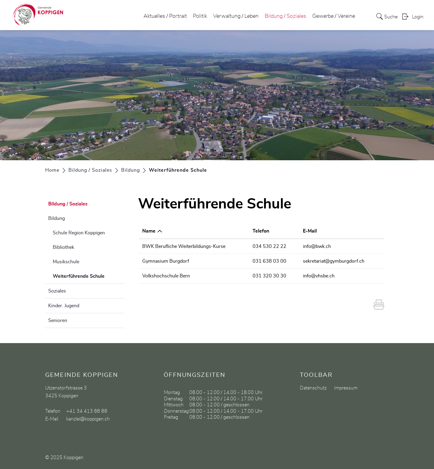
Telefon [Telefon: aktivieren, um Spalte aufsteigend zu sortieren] (261, 231)
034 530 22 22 (269, 246)
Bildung (56, 218)
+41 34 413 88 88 (86, 411)
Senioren (57, 320)
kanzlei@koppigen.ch (88, 419)
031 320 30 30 (269, 276)
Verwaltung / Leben (236, 16)
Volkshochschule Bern (166, 276)
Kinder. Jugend (63, 305)
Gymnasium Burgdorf (165, 261)
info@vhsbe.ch (319, 276)
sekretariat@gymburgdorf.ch (333, 261)
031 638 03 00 (269, 261)
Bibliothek (63, 247)
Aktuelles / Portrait (165, 16)
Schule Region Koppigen (79, 232)
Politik (200, 16)
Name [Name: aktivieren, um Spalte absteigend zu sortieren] (149, 231)
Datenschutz (313, 388)
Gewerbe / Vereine (333, 16)
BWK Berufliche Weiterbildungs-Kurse (183, 246)
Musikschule (66, 261)
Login (417, 16)
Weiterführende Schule (88, 275)
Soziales (57, 291)
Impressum (345, 388)
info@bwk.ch (317, 246)
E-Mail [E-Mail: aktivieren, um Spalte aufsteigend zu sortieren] (310, 231)
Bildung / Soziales (285, 16)
